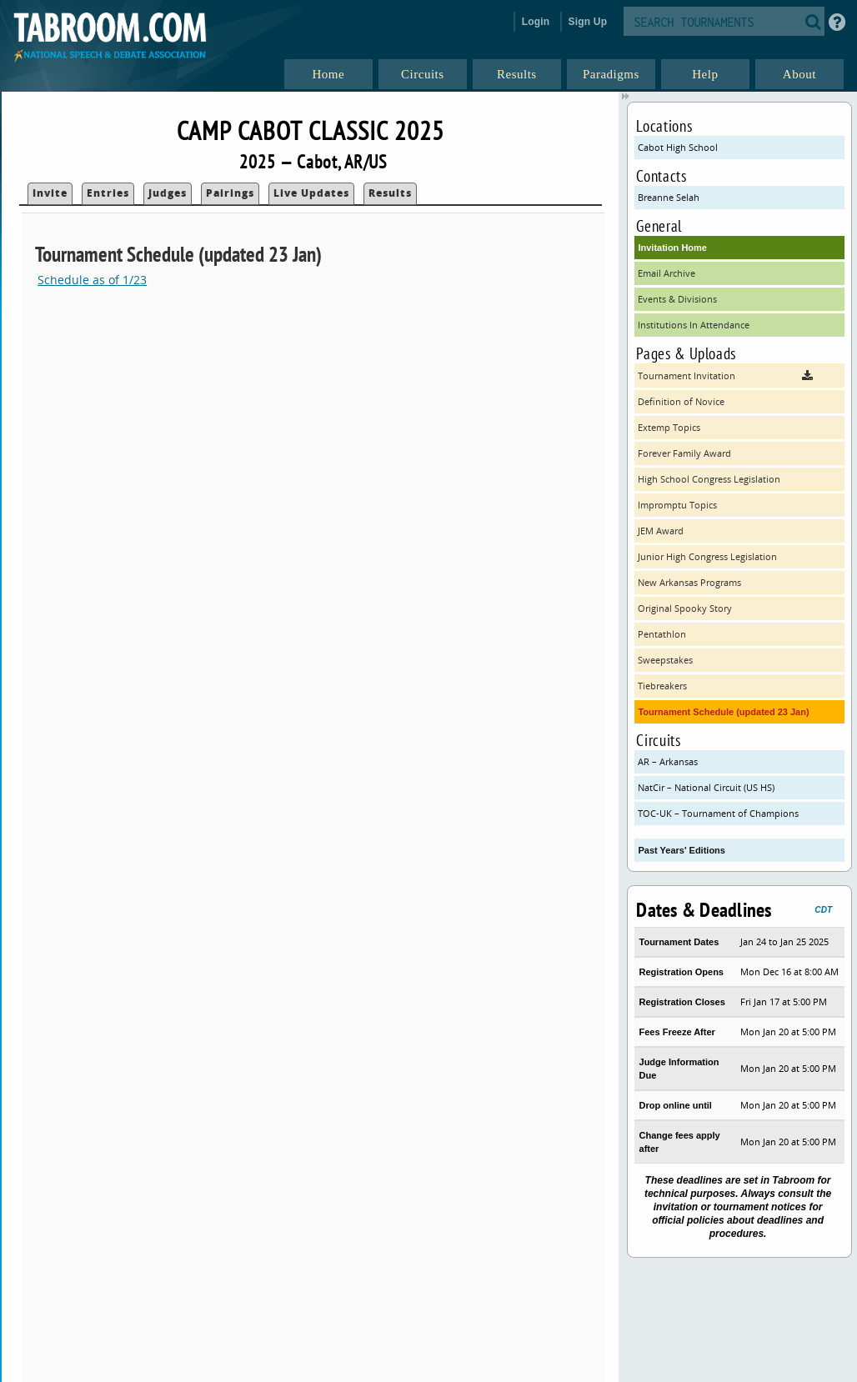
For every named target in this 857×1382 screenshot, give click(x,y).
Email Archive (666, 273)
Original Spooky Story (685, 608)
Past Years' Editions (681, 850)
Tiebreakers (662, 685)
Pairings (230, 193)
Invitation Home (672, 248)
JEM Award (661, 530)
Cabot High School (678, 147)
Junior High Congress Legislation (707, 556)
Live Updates (311, 193)
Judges (167, 193)
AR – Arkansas (668, 761)
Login (536, 22)
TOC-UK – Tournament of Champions (718, 813)
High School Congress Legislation (709, 479)
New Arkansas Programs (689, 582)
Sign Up (588, 22)
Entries (108, 193)
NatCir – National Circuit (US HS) (706, 787)
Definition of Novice (681, 401)
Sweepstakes (665, 659)
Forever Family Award (684, 453)
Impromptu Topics (677, 504)
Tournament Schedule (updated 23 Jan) (723, 712)
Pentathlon (662, 634)
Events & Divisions (677, 299)
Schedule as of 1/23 (92, 280)
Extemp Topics (669, 427)
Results (390, 193)
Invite (50, 193)
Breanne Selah (668, 197)
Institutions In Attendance (693, 324)
